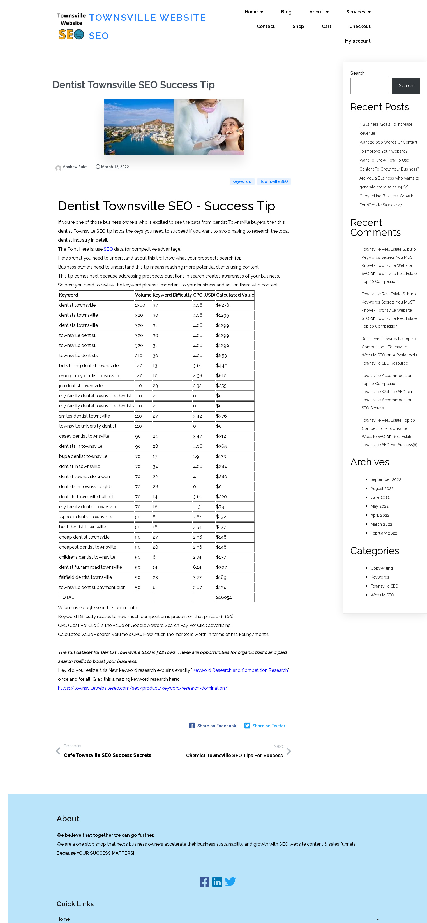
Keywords (242, 161)
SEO (108, 229)
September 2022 (386, 474)
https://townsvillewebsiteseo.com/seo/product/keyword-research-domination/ (143, 668)
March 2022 (381, 518)
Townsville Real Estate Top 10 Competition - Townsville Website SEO (388, 423)
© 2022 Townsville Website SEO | (199, 912)
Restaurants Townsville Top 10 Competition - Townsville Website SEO (389, 341)
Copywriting (382, 562)
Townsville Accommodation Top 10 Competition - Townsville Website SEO (387, 378)
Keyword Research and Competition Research (240, 650)
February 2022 (384, 527)
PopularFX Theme (253, 912)
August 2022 (382, 483)
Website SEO (382, 589)
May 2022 (380, 500)
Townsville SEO (274, 161)
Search (357, 67)
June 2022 (380, 492)
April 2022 (380, 509)
